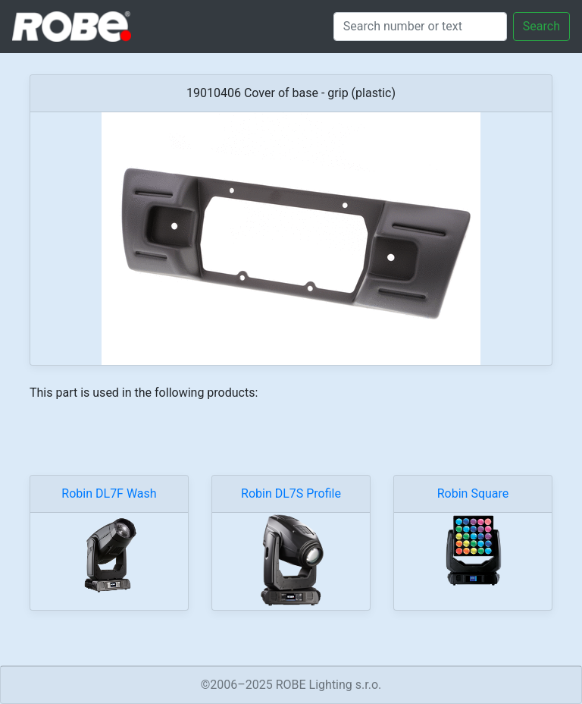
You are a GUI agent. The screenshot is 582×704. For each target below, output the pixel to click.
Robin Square (473, 493)
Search (541, 26)
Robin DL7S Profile (291, 493)
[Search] (420, 26)
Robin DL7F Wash (108, 493)
